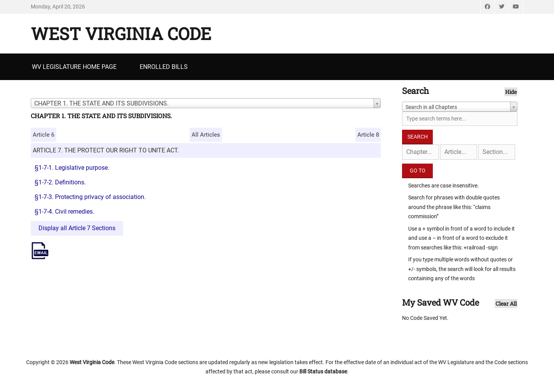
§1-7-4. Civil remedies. (64, 211)
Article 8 (368, 134)
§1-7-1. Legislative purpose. (72, 167)
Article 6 (43, 134)
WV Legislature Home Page (74, 66)
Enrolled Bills (164, 66)
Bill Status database (323, 371)
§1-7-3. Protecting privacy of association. (90, 197)
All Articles (206, 134)
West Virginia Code (121, 33)
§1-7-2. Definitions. (60, 182)
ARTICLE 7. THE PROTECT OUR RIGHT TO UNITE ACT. (106, 150)
